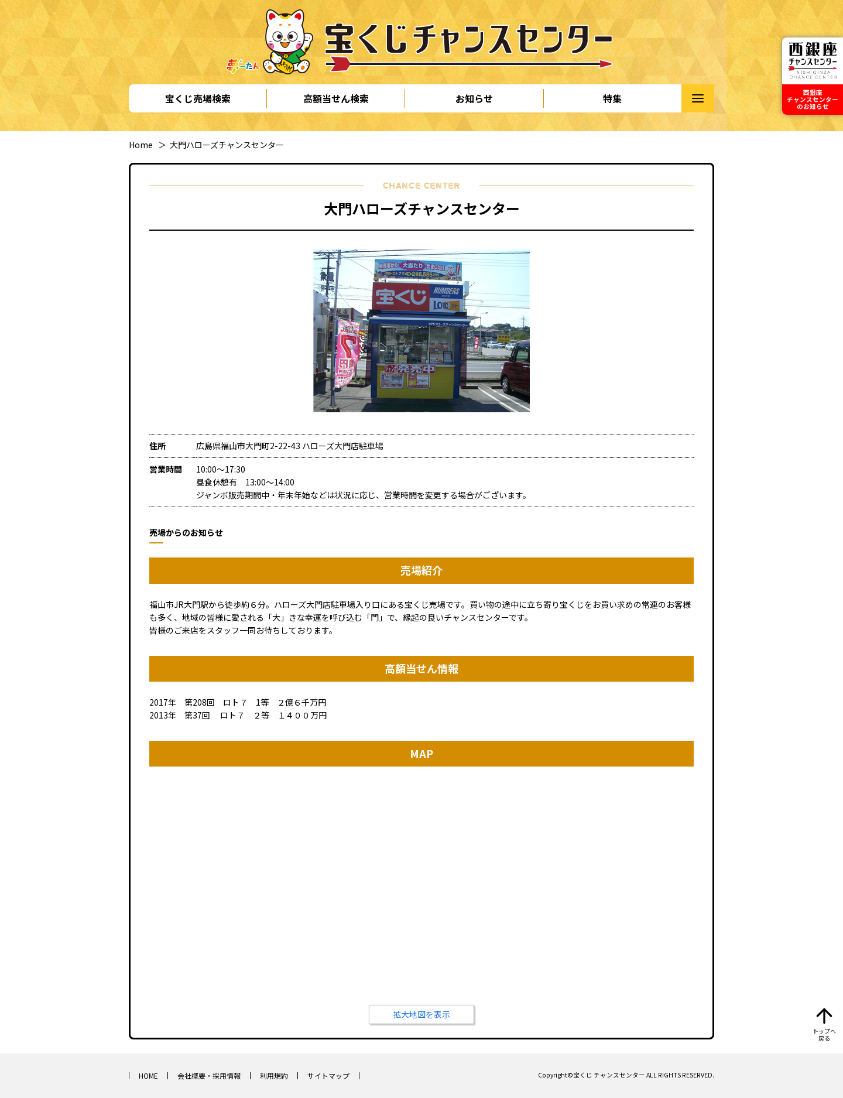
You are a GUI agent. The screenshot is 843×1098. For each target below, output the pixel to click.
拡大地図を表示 (421, 1014)
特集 (612, 98)
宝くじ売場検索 (198, 98)
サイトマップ (328, 1075)
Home (141, 144)
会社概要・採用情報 (209, 1075)
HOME (148, 1075)
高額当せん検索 (336, 98)
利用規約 (274, 1075)
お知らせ (474, 98)
